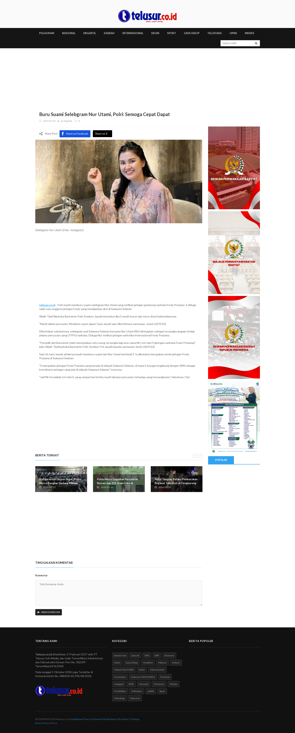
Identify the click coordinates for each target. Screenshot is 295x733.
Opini (233, 32)
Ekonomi (169, 655)
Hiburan (162, 662)
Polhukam (136, 690)
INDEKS (249, 32)
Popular (221, 459)
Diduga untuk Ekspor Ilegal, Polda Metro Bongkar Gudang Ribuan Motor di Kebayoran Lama (60, 482)
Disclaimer (123, 719)
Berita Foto (120, 655)
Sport (162, 690)
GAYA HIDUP (191, 32)
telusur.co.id (47, 304)
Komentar (41, 575)
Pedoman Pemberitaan (104, 719)
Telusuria (135, 698)
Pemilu (173, 683)
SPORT (171, 32)
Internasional (157, 669)
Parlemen (159, 683)
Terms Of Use (49, 723)
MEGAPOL (89, 32)
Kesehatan (120, 676)
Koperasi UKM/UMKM (143, 676)
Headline (148, 662)
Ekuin (117, 662)
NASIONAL (68, 32)
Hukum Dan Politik (124, 669)
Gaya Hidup (132, 662)
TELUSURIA (214, 32)
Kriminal (164, 676)
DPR (157, 655)
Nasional (143, 683)
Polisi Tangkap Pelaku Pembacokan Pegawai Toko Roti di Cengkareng (176, 481)
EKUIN (155, 32)
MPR (131, 683)
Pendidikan (120, 690)
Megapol (118, 683)
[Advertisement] (147, 77)
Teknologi (119, 698)
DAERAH (109, 32)
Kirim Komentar (48, 612)
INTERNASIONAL (132, 32)
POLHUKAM (46, 32)
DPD (147, 655)
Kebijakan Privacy (81, 719)
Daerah (135, 655)
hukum (176, 662)
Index (142, 669)
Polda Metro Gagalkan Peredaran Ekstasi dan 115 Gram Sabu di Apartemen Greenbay (117, 482)
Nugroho (68, 120)
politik (151, 690)
